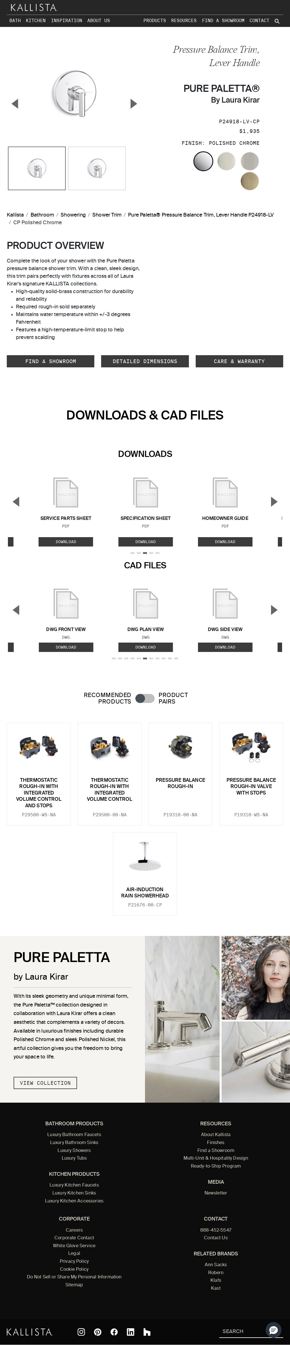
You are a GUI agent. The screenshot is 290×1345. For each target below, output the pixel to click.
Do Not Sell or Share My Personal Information (74, 1277)
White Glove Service (74, 1246)
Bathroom (42, 215)
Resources (184, 20)
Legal (74, 1253)
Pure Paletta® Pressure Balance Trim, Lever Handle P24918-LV (201, 215)
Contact (259, 20)
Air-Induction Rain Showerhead (145, 893)
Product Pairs (173, 699)
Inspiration (66, 20)
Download (66, 541)
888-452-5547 (215, 1230)
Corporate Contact (74, 1238)
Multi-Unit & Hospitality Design (216, 1158)
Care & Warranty (239, 361)
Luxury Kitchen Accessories (74, 1201)
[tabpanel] (145, 816)
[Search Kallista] (242, 1332)
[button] (274, 1330)
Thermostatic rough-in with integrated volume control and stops (38, 793)
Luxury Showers (74, 1151)
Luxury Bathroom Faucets (74, 1135)
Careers (74, 1230)
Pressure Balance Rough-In (180, 783)
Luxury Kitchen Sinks (74, 1193)
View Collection (45, 1083)
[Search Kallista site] (277, 21)
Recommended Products (107, 699)
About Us (98, 20)
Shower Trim (106, 215)
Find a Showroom (223, 20)
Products (154, 20)
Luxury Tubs (74, 1158)
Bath (15, 20)
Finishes (215, 1143)
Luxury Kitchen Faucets (74, 1185)
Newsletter (215, 1193)
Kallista (15, 215)
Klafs (215, 1280)
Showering (73, 215)
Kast (216, 1288)
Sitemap (74, 1285)
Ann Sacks (216, 1265)
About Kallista (216, 1135)
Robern (216, 1273)
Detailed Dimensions (145, 361)
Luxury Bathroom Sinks (74, 1143)
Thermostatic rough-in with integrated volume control (109, 790)
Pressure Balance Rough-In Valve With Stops (251, 787)
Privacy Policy (74, 1261)
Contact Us (216, 1238)
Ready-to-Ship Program (216, 1166)
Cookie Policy (74, 1269)
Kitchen (36, 20)
